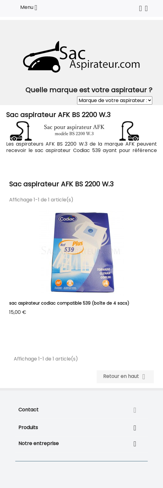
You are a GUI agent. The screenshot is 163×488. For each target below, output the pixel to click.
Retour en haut (125, 377)
